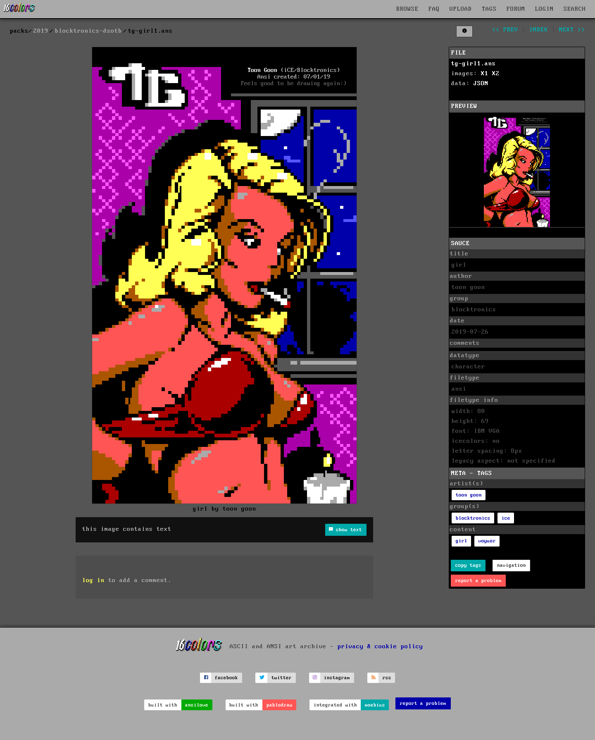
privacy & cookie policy (380, 646)
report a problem (478, 580)
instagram (337, 677)
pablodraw (280, 705)
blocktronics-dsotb (88, 31)
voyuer (487, 541)
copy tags (468, 565)
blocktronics (473, 518)
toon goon (469, 495)
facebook (226, 677)
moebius (375, 705)
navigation (511, 565)
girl (461, 541)
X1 (484, 73)
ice (506, 518)
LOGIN (544, 9)
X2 (496, 73)
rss (387, 677)
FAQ (434, 9)
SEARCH (575, 9)
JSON (481, 83)
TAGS (489, 9)
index (538, 29)
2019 (40, 31)
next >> (572, 29)
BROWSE (407, 9)
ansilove (196, 705)
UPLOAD (461, 9)
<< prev (505, 29)
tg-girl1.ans (473, 63)
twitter (281, 677)
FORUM (516, 9)
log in (93, 580)
